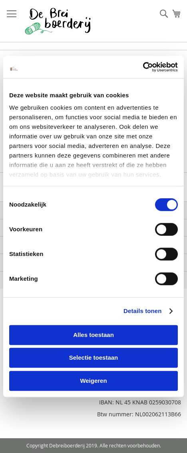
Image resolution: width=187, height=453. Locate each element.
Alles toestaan (93, 334)
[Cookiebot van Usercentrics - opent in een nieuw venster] (143, 67)
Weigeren (93, 380)
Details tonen (142, 310)
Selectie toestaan (93, 357)
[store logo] (58, 21)
